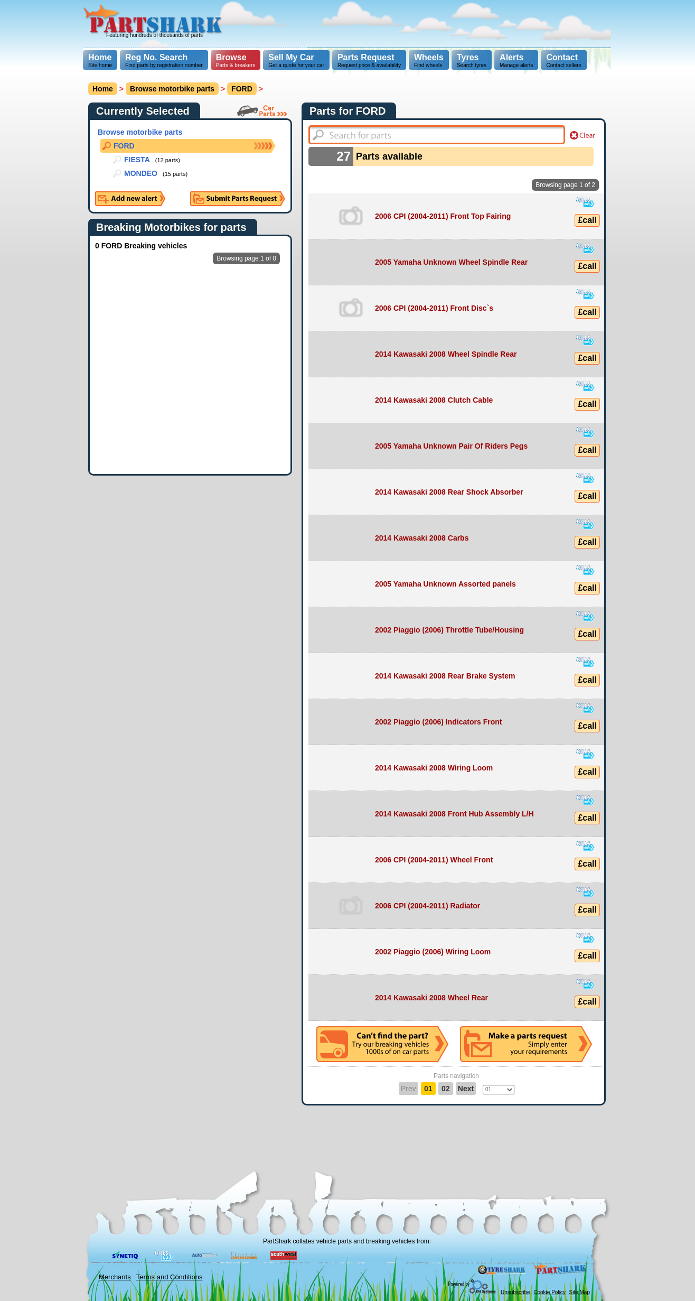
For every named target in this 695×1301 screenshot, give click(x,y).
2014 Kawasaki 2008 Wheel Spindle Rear (445, 354)
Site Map (579, 1292)
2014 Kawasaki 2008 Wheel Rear (431, 997)
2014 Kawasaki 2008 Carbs (421, 538)
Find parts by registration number (164, 60)
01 (428, 1088)
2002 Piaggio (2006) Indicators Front (438, 722)
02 (446, 1088)
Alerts (511, 57)
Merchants (115, 1277)
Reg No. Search (156, 57)
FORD (241, 89)
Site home (100, 60)
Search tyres (471, 60)
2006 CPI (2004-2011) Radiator (427, 906)
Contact (562, 57)
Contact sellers (563, 60)
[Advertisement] (419, 24)
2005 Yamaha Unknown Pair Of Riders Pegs (451, 446)
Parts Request (366, 57)
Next (466, 1088)
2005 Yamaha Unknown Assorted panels (445, 584)
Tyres (468, 57)
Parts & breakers (235, 60)
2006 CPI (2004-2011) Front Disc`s (434, 308)
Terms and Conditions (169, 1277)
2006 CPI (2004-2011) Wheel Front (434, 860)
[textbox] (436, 134)
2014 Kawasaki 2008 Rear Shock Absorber (449, 492)
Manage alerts (516, 60)
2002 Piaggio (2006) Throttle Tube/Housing (449, 630)
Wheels (429, 57)
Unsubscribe (515, 1292)
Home (99, 57)
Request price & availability (369, 60)
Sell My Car (291, 57)
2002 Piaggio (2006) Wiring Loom (433, 951)
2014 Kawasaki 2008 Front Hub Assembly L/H (454, 814)
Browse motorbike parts (172, 89)
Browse (231, 57)
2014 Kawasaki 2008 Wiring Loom (434, 768)
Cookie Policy (549, 1292)
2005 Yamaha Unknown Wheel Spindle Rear (451, 262)
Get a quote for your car (296, 60)
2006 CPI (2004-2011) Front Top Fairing (443, 216)
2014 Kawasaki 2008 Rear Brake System (445, 676)
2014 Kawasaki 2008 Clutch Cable (434, 400)
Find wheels (429, 60)
